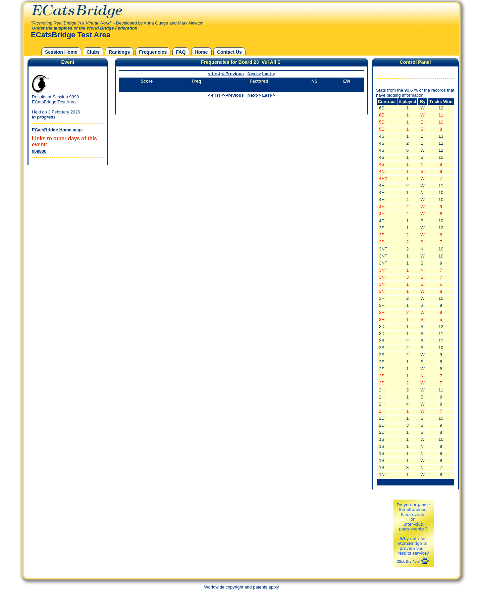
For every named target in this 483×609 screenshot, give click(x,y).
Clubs (93, 52)
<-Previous (232, 73)
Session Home (61, 52)
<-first (214, 73)
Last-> (268, 73)
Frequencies (153, 52)
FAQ (181, 52)
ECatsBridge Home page (57, 129)
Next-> (254, 73)
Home (201, 52)
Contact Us (229, 52)
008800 (39, 151)
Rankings (119, 52)
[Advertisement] (66, 208)
